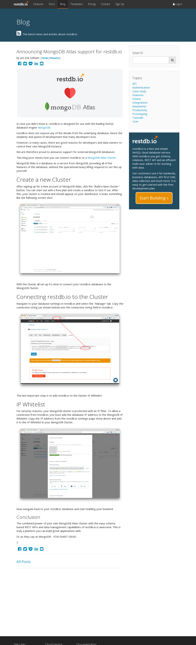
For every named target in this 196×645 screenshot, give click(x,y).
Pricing (91, 4)
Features (39, 4)
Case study (139, 91)
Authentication (141, 87)
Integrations (140, 102)
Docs (52, 4)
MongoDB (44, 127)
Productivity (139, 110)
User (45, 58)
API (134, 83)
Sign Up (119, 4)
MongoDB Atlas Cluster (101, 157)
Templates (77, 4)
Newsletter (139, 106)
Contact (105, 4)
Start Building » (154, 198)
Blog (62, 4)
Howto (54, 58)
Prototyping (139, 114)
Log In (177, 4)
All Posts (23, 561)
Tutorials (137, 117)
